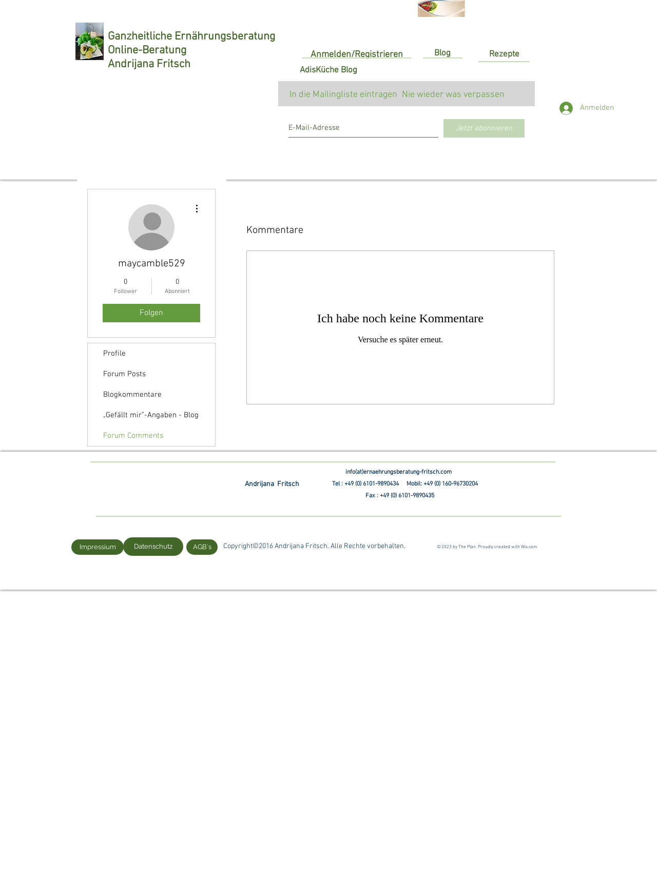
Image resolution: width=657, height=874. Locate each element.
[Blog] (442, 54)
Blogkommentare (132, 394)
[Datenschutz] (153, 546)
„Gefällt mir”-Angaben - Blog (151, 415)
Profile (114, 353)
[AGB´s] (202, 547)
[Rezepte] (504, 55)
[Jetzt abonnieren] (484, 128)
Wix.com (529, 547)
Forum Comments (133, 435)
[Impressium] (97, 547)
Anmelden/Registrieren (357, 54)
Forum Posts (124, 374)
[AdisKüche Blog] (328, 71)
